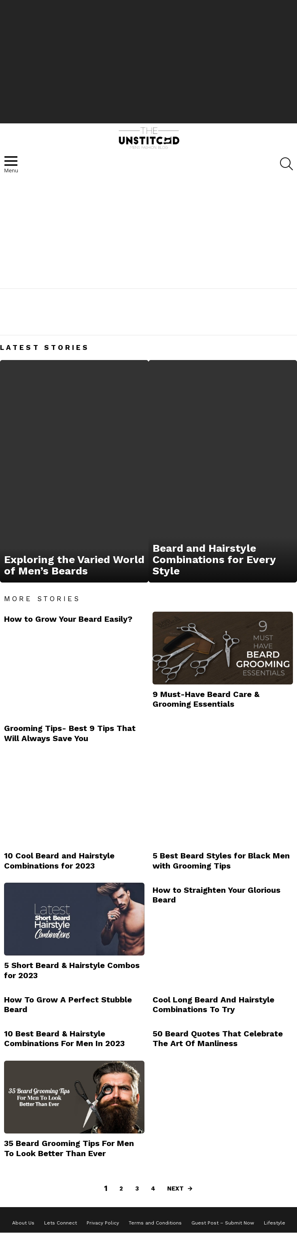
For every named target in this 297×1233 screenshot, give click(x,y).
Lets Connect (60, 1223)
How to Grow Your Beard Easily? (68, 619)
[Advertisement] (148, 60)
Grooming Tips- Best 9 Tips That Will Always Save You (70, 733)
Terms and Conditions (155, 1223)
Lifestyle (274, 1223)
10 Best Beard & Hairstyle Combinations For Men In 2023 (64, 1038)
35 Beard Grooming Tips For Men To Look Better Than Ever (69, 1148)
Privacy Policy (103, 1223)
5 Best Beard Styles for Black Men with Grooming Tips (221, 860)
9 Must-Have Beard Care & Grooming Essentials (206, 699)
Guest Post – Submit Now (222, 1223)
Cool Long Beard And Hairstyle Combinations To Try (213, 1004)
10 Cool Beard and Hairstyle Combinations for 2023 (59, 860)
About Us (23, 1223)
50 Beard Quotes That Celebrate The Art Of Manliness (218, 1038)
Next (175, 1188)
